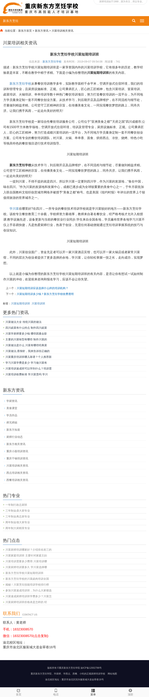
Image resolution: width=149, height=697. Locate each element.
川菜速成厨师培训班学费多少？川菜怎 (28, 596)
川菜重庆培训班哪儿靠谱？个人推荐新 (28, 356)
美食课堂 (11, 408)
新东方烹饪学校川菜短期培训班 (24, 572)
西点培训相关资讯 (17, 472)
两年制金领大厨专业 (17, 522)
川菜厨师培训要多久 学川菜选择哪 (26, 567)
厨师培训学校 (98, 673)
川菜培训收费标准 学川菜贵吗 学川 (26, 374)
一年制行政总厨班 (16, 504)
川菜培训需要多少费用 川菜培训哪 (26, 561)
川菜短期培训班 (20, 303)
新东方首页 (25, 30)
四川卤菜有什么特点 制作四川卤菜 (26, 327)
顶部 (130, 691)
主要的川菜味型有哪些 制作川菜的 (26, 339)
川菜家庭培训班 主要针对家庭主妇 (26, 555)
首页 (18, 694)
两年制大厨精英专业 (17, 528)
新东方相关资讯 (15, 444)
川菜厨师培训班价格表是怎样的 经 (26, 602)
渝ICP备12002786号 (91, 668)
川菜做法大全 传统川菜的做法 (23, 321)
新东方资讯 (42, 30)
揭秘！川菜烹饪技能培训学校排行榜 (27, 584)
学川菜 (14, 208)
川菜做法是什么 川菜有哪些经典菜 (26, 345)
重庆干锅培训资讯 (17, 458)
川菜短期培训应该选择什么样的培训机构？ (42, 288)
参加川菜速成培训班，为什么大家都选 (28, 590)
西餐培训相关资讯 (17, 479)
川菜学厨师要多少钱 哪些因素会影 (26, 333)
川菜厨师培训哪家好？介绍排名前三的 (28, 549)
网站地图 (112, 673)
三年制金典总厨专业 (17, 516)
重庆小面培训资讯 (17, 451)
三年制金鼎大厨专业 (17, 510)
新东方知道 (13, 429)
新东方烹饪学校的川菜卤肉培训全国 (27, 578)
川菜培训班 (38, 303)
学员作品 (11, 415)
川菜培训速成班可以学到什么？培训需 (28, 368)
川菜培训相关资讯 (62, 30)
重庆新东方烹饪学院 (41, 673)
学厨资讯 (11, 400)
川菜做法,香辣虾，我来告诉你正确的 (27, 351)
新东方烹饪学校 (52, 61)
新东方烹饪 (10, 21)
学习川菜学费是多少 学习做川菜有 (26, 362)
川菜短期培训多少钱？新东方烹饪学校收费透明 (45, 293)
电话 (55, 691)
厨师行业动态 (14, 436)
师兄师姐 (11, 422)
